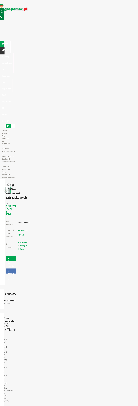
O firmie (102, 17)
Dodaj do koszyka (68, 77)
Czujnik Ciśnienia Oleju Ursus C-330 (22, 344)
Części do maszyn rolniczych (95, 381)
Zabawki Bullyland (17, 346)
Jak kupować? (69, 17)
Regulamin (90, 17)
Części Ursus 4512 (17, 353)
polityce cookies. (49, 365)
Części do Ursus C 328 (18, 355)
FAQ (80, 17)
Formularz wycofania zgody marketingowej (25, 384)
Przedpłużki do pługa (18, 348)
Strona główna (17, 17)
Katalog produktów (37, 17)
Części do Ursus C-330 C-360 (20, 342)
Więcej (22, 281)
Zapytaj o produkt (91, 77)
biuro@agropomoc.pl (114, 346)
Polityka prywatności (64, 381)
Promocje (55, 17)
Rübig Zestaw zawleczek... (19, 269)
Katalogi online (78, 381)
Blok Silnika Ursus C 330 (19, 351)
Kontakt (113, 17)
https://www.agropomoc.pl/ (15, 5)
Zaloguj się (39, 381)
